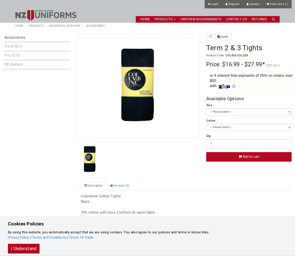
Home (145, 19)
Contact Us (236, 19)
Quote (223, 36)
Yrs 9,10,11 (14, 46)
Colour (211, 120)
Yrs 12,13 (12, 55)
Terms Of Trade (81, 237)
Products (36, 25)
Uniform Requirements (200, 19)
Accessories (95, 25)
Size (209, 105)
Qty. (208, 136)
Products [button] (165, 19)
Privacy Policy (18, 237)
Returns (259, 19)
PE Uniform (14, 64)
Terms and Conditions (49, 237)
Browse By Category (64, 25)
